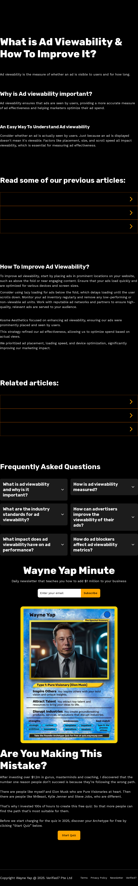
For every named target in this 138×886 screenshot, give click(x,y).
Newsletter (116, 877)
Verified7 (131, 877)
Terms (84, 877)
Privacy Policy (99, 877)
